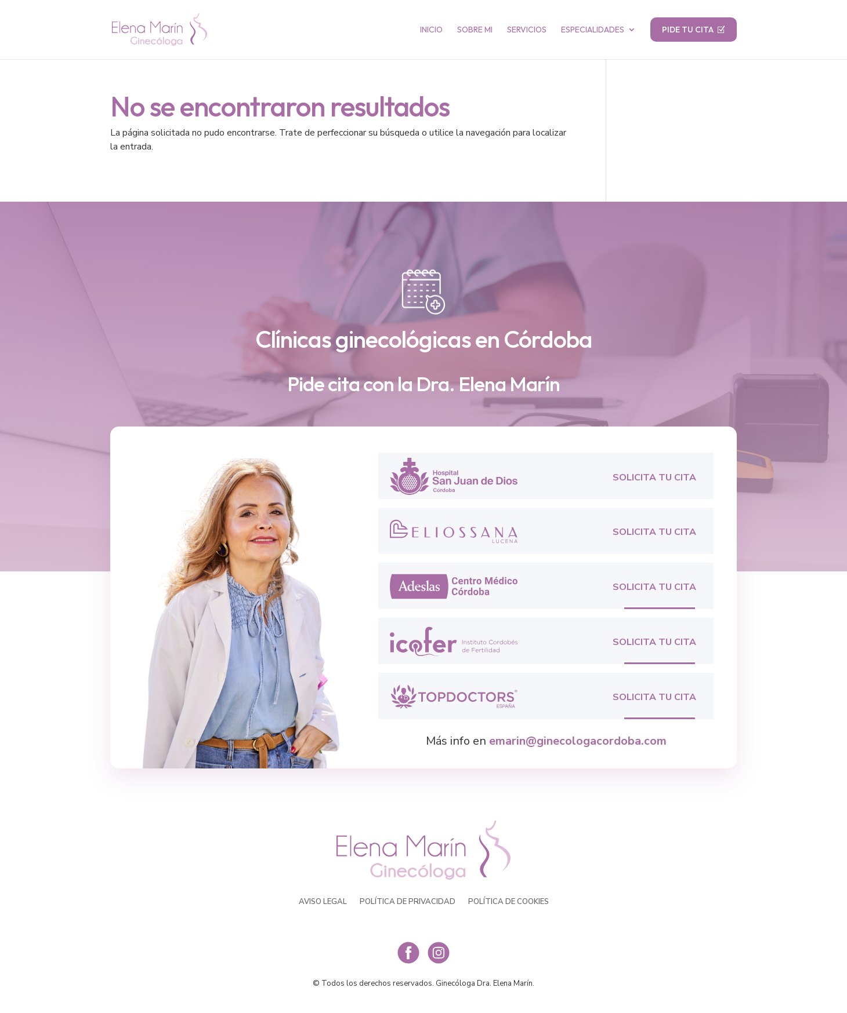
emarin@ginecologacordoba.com (578, 741)
